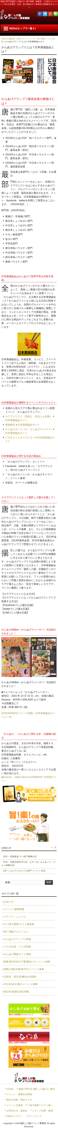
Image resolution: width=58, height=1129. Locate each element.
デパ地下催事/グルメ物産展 (19, 924)
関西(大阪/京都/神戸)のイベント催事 (24, 969)
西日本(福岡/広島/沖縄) (16, 991)
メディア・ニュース (15, 916)
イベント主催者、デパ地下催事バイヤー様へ (29, 1105)
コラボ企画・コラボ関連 (17, 946)
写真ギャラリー (14, 1116)
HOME (10, 1089)
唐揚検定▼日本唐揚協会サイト (22, 424)
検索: (8, 882)
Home (3, 39)
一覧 (55, 847)
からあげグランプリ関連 (17, 939)
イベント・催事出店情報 (19, 1094)
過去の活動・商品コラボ (19, 1099)
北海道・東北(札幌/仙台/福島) (20, 976)
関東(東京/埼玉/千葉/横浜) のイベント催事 (27, 961)
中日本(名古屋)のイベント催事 (21, 984)
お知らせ (9, 901)
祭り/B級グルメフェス (16, 931)
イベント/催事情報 (14, 909)
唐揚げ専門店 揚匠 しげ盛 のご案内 (36, 1089)
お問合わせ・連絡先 (16, 1110)
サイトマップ (34, 1116)
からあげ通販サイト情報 (17, 954)
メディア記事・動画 (42, 1110)
